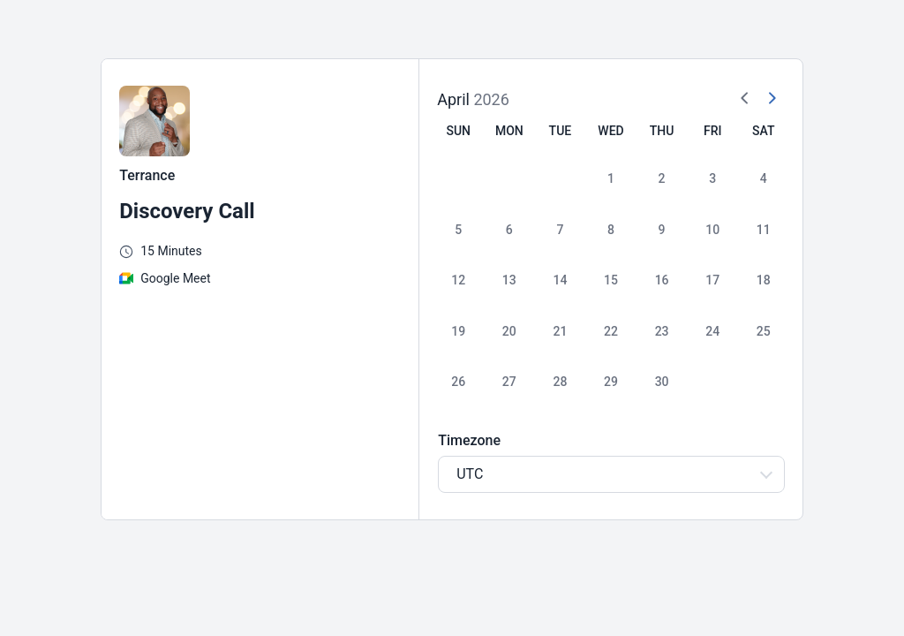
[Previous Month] (745, 99)
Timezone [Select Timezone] (469, 440)
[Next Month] (771, 99)
